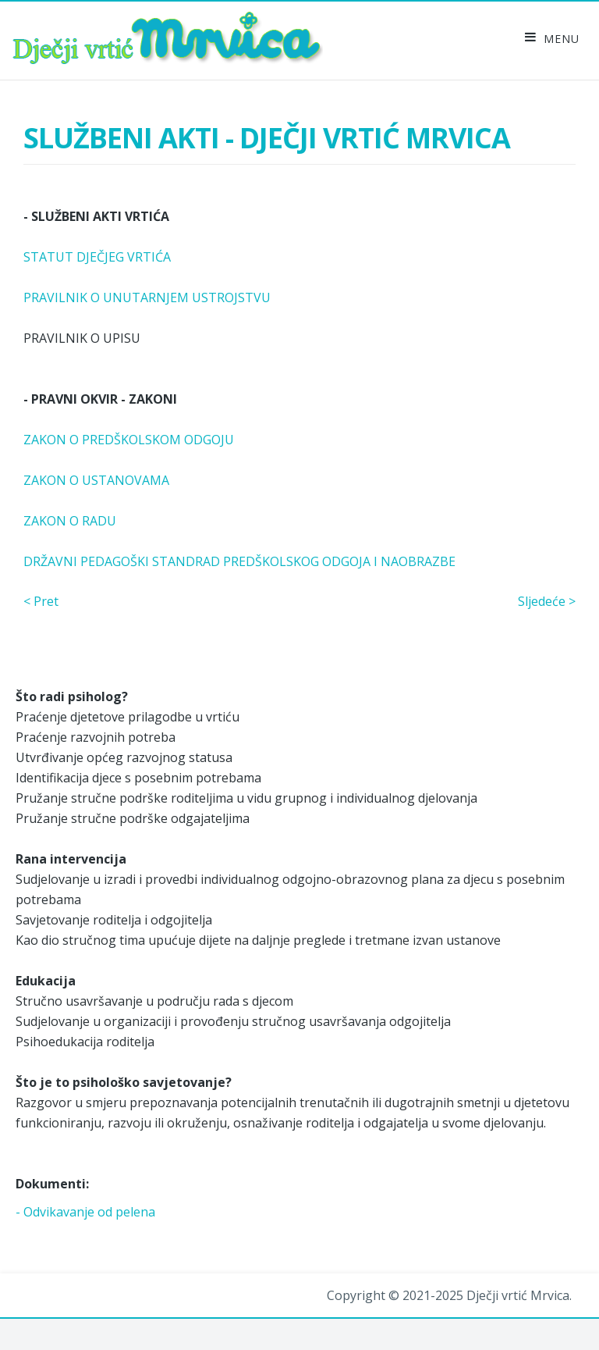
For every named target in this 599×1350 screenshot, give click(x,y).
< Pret (40, 601)
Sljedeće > (547, 601)
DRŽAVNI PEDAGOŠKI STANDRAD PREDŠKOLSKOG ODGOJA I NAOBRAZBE (239, 561)
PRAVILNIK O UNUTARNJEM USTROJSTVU (147, 297)
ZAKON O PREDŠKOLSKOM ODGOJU (128, 439)
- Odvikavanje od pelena (85, 1211)
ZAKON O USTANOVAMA (96, 480)
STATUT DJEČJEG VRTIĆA (97, 256)
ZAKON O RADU (69, 520)
